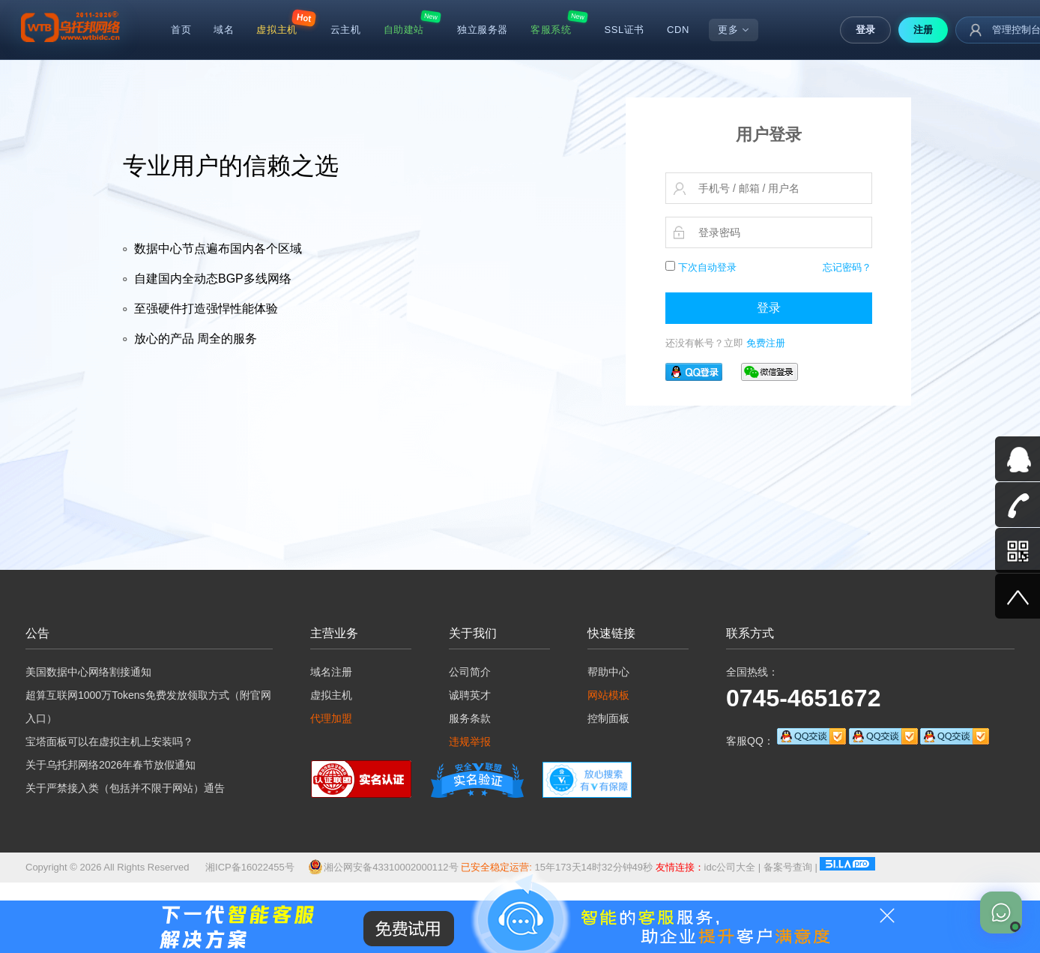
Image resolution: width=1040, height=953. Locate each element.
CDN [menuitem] (678, 29)
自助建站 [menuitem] (404, 29)
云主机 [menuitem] (345, 29)
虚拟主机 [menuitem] (276, 29)
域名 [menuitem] (224, 29)
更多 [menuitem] (733, 29)
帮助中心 (608, 672)
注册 (923, 29)
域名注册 (331, 672)
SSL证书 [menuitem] (624, 29)
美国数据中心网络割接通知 (88, 672)
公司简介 (470, 672)
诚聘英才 (470, 695)
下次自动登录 (701, 267)
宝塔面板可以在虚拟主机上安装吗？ (109, 742)
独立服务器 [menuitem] (482, 29)
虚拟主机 (331, 695)
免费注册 (765, 343)
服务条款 (470, 718)
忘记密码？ (847, 267)
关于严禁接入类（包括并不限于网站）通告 (125, 788)
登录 (865, 29)
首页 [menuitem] (181, 29)
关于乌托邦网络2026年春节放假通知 (110, 765)
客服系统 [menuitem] (550, 29)
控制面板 (608, 718)
